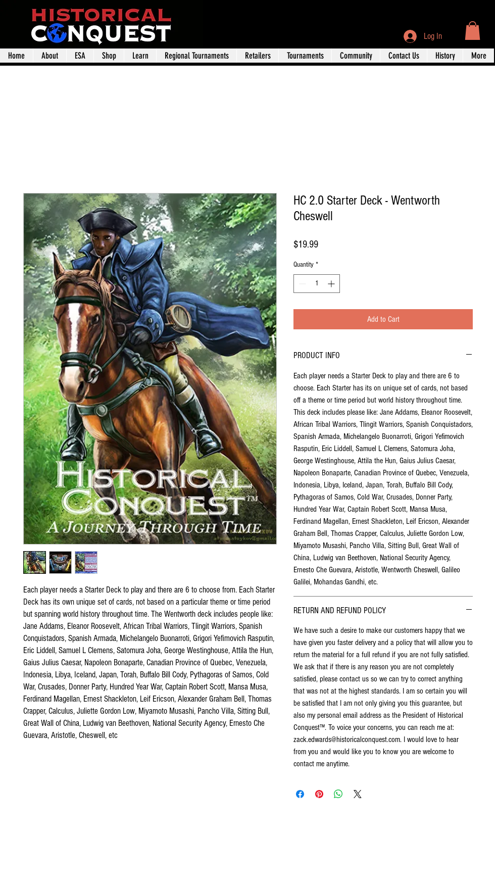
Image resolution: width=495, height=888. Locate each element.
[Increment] (332, 283)
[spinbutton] (317, 283)
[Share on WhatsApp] (338, 794)
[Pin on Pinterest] (319, 794)
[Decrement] (301, 283)
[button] (472, 30)
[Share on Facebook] (300, 794)
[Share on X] (358, 794)
